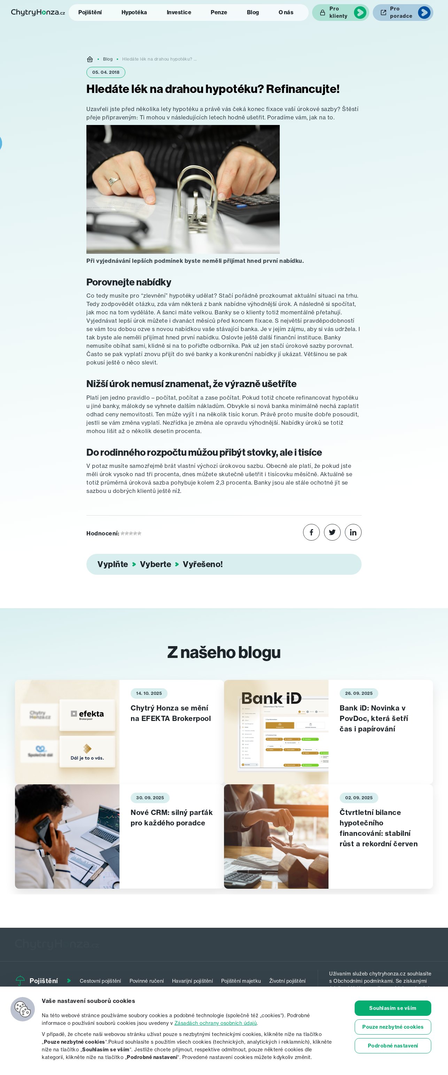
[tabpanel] (119, 732)
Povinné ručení (147, 981)
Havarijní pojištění (192, 981)
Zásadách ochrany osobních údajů (216, 1023)
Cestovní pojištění (100, 981)
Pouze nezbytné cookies (393, 1027)
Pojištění (90, 12)
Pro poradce (401, 12)
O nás (286, 12)
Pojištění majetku (241, 981)
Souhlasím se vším (393, 1008)
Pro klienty (339, 12)
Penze (219, 12)
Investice (179, 12)
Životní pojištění (287, 981)
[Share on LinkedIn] (353, 533)
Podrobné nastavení (393, 1046)
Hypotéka (134, 12)
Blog (253, 12)
